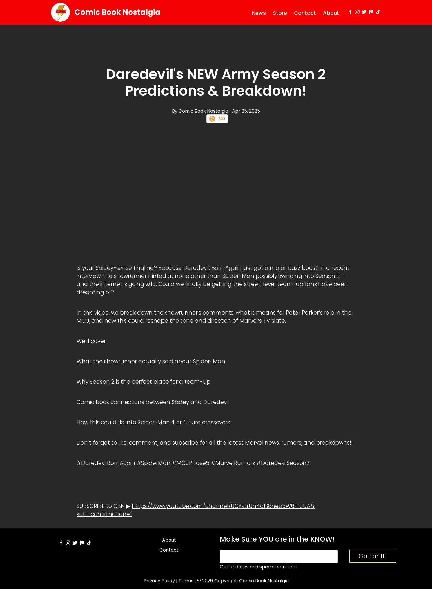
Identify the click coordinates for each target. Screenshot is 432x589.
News (259, 13)
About (331, 13)
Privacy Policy (159, 580)
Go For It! (372, 556)
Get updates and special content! (258, 566)
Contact (305, 13)
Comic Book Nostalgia (117, 12)
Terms (186, 580)
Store (280, 13)
